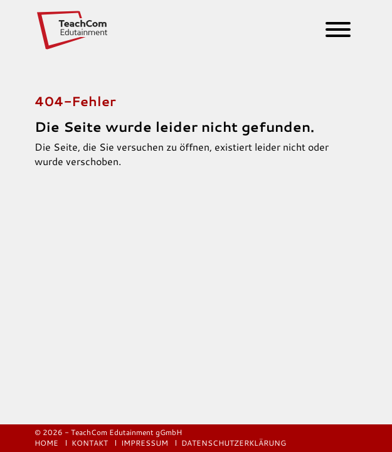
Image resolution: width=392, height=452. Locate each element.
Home (47, 443)
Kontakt (91, 443)
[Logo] (73, 30)
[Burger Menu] (333, 32)
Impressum (145, 443)
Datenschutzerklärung (233, 443)
